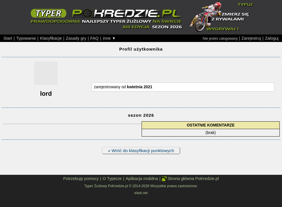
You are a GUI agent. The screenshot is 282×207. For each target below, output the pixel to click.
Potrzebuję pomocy (81, 178)
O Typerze (112, 178)
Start (7, 38)
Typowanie (26, 38)
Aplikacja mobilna (142, 178)
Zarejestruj (251, 38)
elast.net (141, 193)
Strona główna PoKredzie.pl (190, 178)
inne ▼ (109, 38)
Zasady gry (76, 38)
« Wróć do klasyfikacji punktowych (141, 150)
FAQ (94, 38)
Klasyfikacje (51, 38)
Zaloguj (272, 38)
